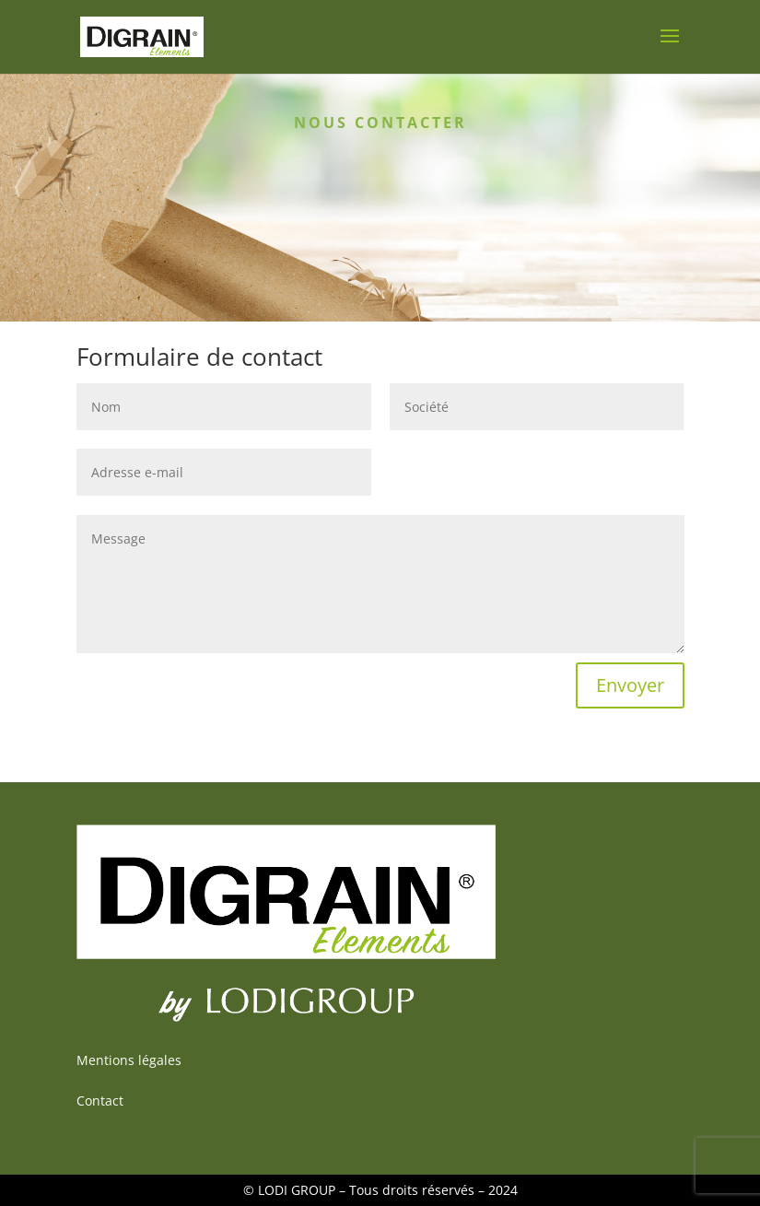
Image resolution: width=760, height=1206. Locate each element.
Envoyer (630, 685)
